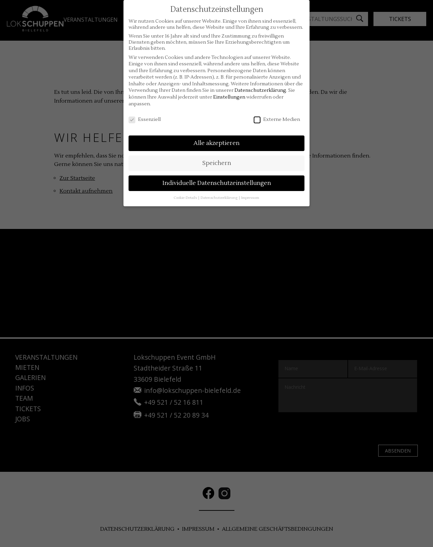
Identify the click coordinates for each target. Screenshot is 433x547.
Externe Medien (277, 120)
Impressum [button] (250, 197)
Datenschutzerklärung (260, 90)
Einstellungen (229, 97)
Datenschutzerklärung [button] (219, 197)
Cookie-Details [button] (186, 197)
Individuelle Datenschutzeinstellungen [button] (216, 183)
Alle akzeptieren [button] (216, 143)
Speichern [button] (216, 163)
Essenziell (145, 120)
